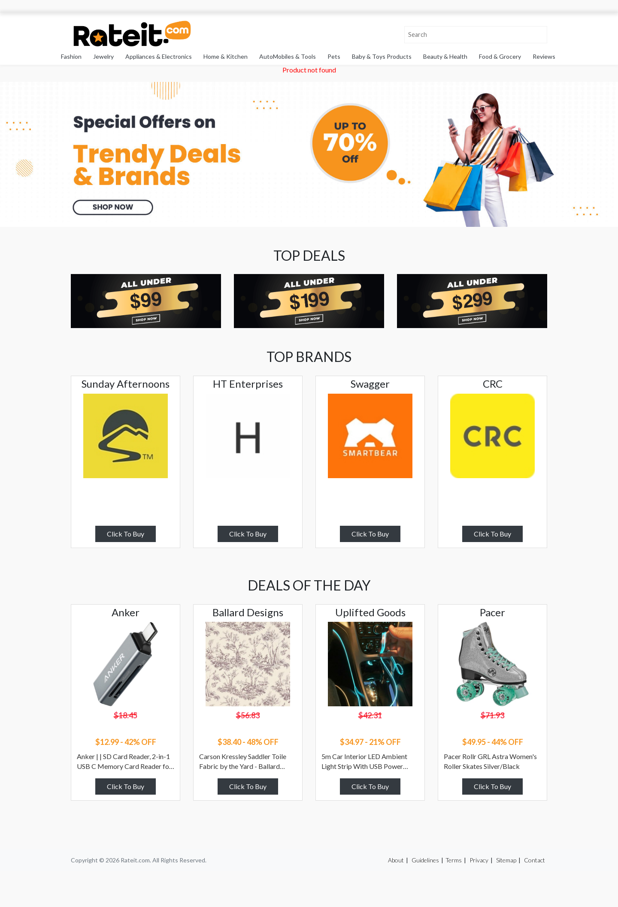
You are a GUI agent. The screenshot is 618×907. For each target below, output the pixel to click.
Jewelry (103, 56)
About (396, 860)
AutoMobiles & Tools (287, 56)
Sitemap (506, 860)
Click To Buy (125, 534)
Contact (534, 860)
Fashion (71, 56)
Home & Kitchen (225, 56)
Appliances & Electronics (158, 56)
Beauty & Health (445, 56)
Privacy (479, 860)
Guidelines (425, 860)
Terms (453, 860)
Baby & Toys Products (382, 56)
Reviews (544, 56)
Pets (333, 56)
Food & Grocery (500, 56)
